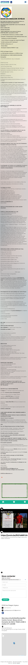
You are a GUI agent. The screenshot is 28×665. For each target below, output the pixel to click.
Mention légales (16, 663)
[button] (14, 643)
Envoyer (5, 599)
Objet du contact (6, 578)
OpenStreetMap (22, 655)
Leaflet (19, 655)
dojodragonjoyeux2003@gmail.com (12, 610)
